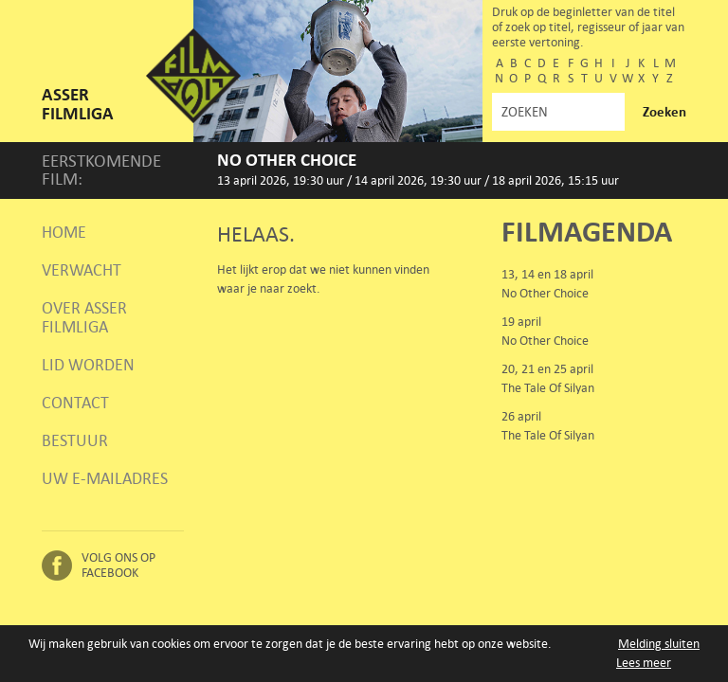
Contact (75, 402)
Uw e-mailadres (105, 478)
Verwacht (81, 269)
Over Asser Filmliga (84, 317)
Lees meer (643, 663)
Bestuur (75, 440)
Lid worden (88, 364)
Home (64, 232)
